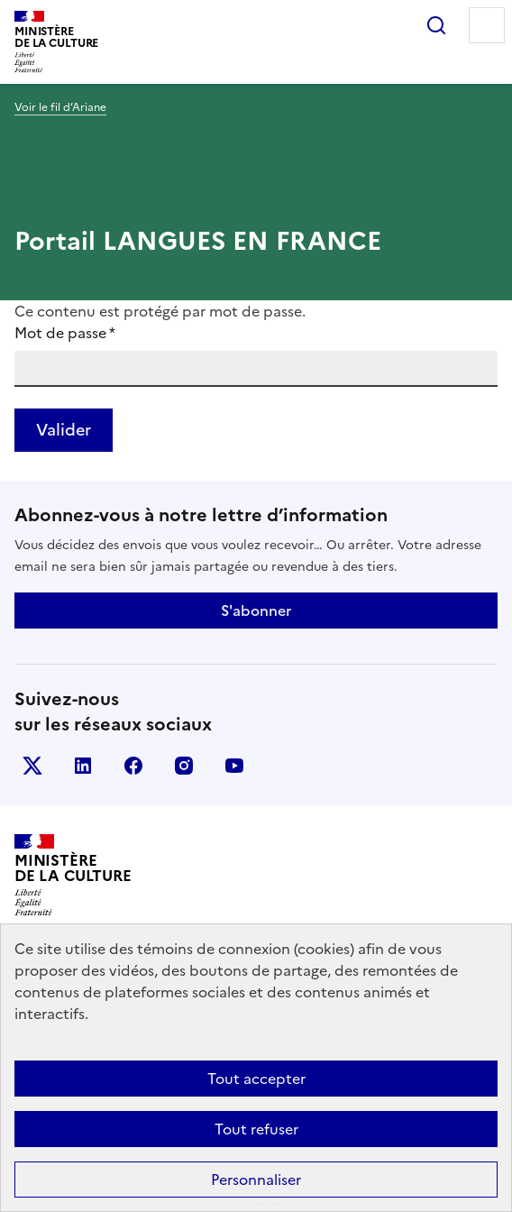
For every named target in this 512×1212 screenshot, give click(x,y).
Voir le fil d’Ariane (60, 107)
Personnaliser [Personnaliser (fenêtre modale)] (256, 1179)
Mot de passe (64, 333)
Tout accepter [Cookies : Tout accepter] (256, 1078)
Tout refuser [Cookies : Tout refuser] (256, 1129)
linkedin (83, 766)
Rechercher (436, 25)
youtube (234, 766)
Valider (63, 430)
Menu (487, 25)
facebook (133, 766)
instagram (184, 766)
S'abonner (256, 610)
